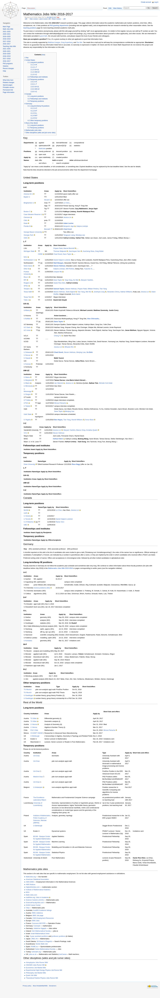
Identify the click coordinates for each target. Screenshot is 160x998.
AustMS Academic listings (44, 915)
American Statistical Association (39, 884)
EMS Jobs (37, 926)
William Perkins (95, 289)
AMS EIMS (32, 887)
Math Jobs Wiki (9, 29)
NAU (27, 257)
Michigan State (31, 251)
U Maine (29, 378)
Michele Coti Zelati (107, 383)
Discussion (32, 8)
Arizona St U (30, 194)
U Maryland (30, 380)
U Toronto (29, 519)
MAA (29, 897)
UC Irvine (29, 331)
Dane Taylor (69, 254)
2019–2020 (7, 36)
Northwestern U (31, 260)
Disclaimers (54, 992)
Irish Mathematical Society (43, 936)
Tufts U (28, 300)
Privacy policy (29, 992)
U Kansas (29, 364)
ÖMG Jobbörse (39, 918)
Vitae (30, 913)
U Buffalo (29, 319)
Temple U (29, 289)
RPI (27, 280)
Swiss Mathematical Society (47, 954)
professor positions (60, 941)
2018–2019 (7, 39)
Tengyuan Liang (71, 235)
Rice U (28, 277)
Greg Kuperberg (69, 43)
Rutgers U (29, 283)
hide (45, 55)
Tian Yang (105, 289)
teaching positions (31, 28)
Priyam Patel (60, 248)
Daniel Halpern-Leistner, (64, 260)
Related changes (9, 82)
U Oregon (29, 395)
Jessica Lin (69, 218)
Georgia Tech (30, 235)
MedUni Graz (40, 779)
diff (28, 19)
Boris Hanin (82, 294)
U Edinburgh (37, 739)
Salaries (6, 66)
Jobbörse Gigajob (42, 934)
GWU (28, 238)
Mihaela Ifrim (71, 347)
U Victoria (29, 516)
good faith (55, 36)
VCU (27, 433)
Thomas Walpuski (61, 251)
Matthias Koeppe (56, 43)
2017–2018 (7, 41)
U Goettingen (30, 698)
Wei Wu (90, 292)
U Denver (29, 355)
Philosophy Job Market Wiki (38, 978)
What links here (9, 80)
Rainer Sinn (62, 522)
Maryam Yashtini (89, 280)
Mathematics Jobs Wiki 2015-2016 (62, 571)
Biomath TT (50, 229)
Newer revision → (59, 19)
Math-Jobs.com (33, 900)
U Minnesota (30, 386)
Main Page (7, 27)
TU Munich (30, 692)
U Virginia (29, 420)
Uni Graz (38, 758)
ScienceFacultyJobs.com (37, 908)
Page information (9, 92)
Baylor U (29, 197)
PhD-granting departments (61, 26)
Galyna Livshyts (84, 226)
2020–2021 (7, 34)
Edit (109, 8)
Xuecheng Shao (90, 251)
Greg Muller (101, 251)
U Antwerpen (40, 790)
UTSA (28, 403)
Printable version (9, 87)
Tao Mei (81, 43)
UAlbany (29, 311)
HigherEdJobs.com (35, 892)
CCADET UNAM (38, 736)
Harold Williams (79, 420)
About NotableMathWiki (42, 992)
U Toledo (29, 406)
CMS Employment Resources (45, 923)
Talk (60, 17)
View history (116, 8)
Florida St (29, 226)
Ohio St (28, 269)
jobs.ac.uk (34, 959)
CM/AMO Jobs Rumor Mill (37, 970)
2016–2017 (7, 44)
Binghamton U (31, 203)
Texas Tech (30, 297)
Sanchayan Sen (76, 251)
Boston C (29, 212)
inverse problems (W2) (44, 590)
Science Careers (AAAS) (37, 905)
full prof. (49, 200)
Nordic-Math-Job (44, 949)
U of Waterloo (31, 522)
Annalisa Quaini (93, 430)
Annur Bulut (91, 420)
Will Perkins (72, 269)
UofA (27, 513)
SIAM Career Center (35, 910)
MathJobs (44, 149)
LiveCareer (65, 959)
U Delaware (30, 353)
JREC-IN (36, 944)
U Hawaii (29, 358)
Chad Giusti (59, 254)
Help (5, 71)
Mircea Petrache (62, 403)
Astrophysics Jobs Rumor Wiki (39, 968)
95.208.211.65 (53, 17)
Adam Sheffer (60, 294)
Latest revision (45, 19)
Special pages (8, 85)
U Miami (29, 383)
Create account (146, 2)
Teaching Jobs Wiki (10, 46)
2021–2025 (7, 31)
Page (25, 8)
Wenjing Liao (82, 235)
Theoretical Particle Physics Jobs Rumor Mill (44, 983)
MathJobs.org (33, 882)
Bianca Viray (82, 430)
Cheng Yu (59, 336)
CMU (27, 221)
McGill (28, 510)
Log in (156, 2)
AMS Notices (32, 890)
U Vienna (36, 727)
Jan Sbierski (60, 383)
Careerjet (39, 931)
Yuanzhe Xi (90, 269)
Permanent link (9, 90)
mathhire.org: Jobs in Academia (39, 903)
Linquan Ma (59, 272)
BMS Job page (40, 921)
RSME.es (36, 952)
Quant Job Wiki (33, 980)
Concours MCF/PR (40, 928)
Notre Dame (30, 266)
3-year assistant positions (41, 941)
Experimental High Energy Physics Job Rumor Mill (46, 975)
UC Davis (29, 328)
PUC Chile (36, 733)
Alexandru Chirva (115, 292)
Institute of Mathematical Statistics (40, 895)
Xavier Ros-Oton (61, 283)
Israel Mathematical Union (42, 939)
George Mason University (35, 232)
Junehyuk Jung (101, 292)
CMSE (42, 254)
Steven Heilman (73, 289)
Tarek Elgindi (72, 292)
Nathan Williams (128, 292)
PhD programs (8, 63)
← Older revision (35, 19)
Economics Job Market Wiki (38, 973)
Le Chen (68, 203)
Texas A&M (30, 292)
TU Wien (36, 721)
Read (104, 8)
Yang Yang (70, 280)
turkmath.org (38, 957)
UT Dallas (29, 400)
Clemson (29, 218)
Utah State (29, 415)
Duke (28, 224)
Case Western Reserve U (35, 215)
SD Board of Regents (46, 946)
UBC (27, 525)
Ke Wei (77, 280)
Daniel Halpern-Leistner (66, 519)
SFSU (28, 286)
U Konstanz (30, 643)
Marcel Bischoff (71, 248)
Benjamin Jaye (70, 226)
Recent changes (9, 68)
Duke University (31, 464)
